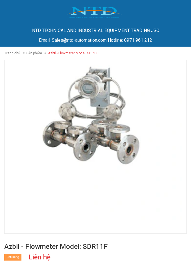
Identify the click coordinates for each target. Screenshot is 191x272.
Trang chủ (12, 53)
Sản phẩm (34, 53)
